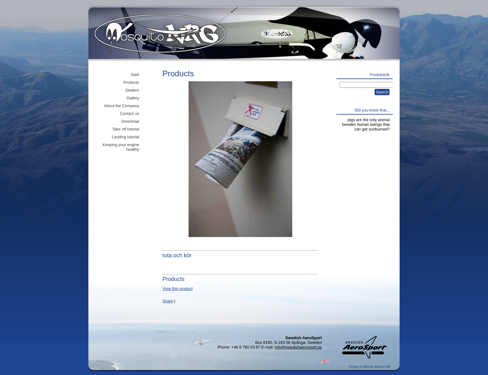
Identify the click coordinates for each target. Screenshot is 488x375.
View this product (177, 288)
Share (167, 301)
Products (131, 82)
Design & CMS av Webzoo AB (369, 366)
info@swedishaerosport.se (298, 347)
